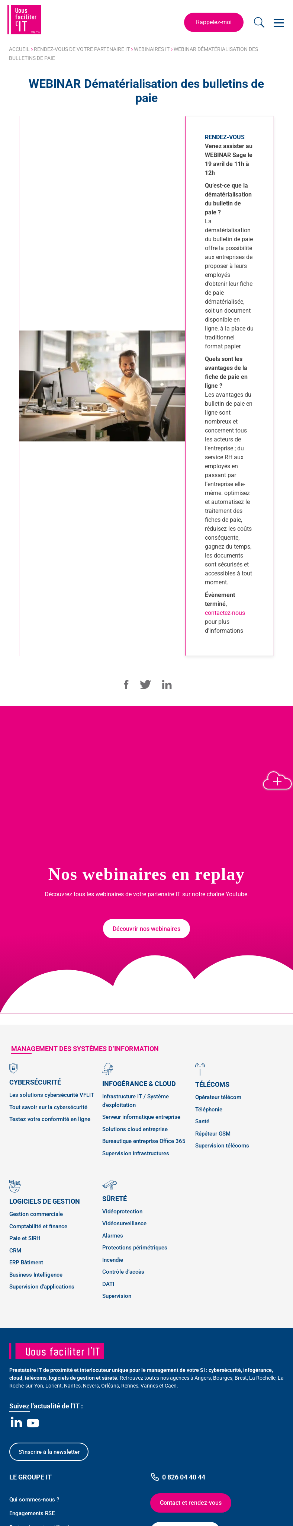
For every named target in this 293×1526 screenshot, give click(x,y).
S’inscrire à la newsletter (49, 1452)
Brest (241, 1378)
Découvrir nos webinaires (146, 928)
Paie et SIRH (25, 1238)
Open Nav (277, 18)
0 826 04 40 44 (177, 1477)
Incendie (112, 1260)
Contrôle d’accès (123, 1271)
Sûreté (114, 1199)
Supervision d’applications (41, 1286)
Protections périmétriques (134, 1247)
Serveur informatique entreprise (141, 1117)
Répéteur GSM (213, 1133)
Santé (202, 1121)
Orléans (110, 1386)
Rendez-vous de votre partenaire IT (82, 49)
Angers (202, 1378)
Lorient (53, 1386)
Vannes (149, 1386)
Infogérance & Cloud (139, 1084)
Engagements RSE (32, 1513)
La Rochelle (262, 1378)
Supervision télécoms (222, 1145)
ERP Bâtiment (26, 1262)
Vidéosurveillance (124, 1223)
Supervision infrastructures (135, 1153)
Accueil (19, 49)
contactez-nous (225, 612)
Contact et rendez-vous (191, 1502)
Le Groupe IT (30, 1477)
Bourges (222, 1378)
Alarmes (112, 1235)
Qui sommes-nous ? (34, 1499)
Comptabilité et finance (38, 1226)
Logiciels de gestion (44, 1201)
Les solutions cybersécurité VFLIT (51, 1095)
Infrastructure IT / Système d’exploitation (135, 1100)
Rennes (129, 1386)
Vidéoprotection (122, 1211)
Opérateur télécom (218, 1097)
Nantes (72, 1386)
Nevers (91, 1386)
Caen (171, 1386)
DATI (108, 1284)
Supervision (116, 1296)
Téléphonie (208, 1109)
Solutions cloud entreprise (135, 1129)
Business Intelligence (35, 1274)
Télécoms (212, 1084)
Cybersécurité (35, 1082)
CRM (15, 1250)
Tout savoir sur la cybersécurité (48, 1107)
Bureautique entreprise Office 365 (144, 1141)
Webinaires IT (152, 49)
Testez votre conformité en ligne (49, 1119)
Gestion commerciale (36, 1214)
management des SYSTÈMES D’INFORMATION (85, 1049)
